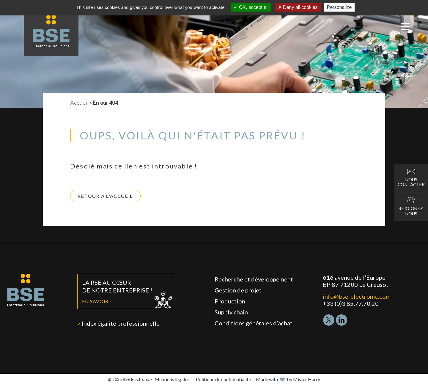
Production (230, 301)
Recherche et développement (254, 279)
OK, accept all (251, 7)
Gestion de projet (238, 290)
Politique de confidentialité (223, 379)
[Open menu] (405, 26)
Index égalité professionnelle (121, 323)
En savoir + (97, 301)
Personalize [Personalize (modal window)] (339, 7)
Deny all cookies (298, 7)
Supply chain (231, 312)
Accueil (79, 102)
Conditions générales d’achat (253, 323)
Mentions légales (172, 379)
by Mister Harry (303, 379)
